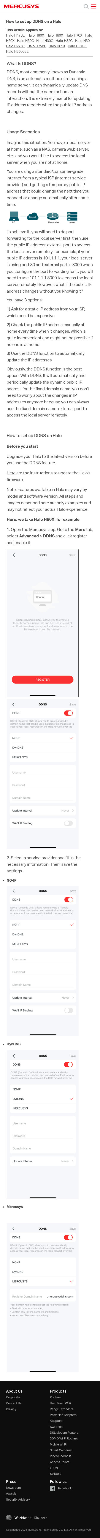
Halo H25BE (36, 46)
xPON (54, 1468)
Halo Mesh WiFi (60, 1403)
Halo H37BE (77, 46)
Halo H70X (74, 35)
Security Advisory (18, 1499)
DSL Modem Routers (64, 1432)
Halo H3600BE (17, 51)
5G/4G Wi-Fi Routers (64, 1438)
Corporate (13, 1397)
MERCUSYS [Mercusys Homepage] (21, 6)
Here (11, 472)
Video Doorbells (60, 1456)
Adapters (56, 1420)
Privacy (11, 1409)
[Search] (86, 6)
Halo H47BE (15, 35)
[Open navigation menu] (94, 6)
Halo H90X (35, 35)
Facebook (61, 1488)
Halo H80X (54, 35)
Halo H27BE (15, 46)
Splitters (55, 1473)
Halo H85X (57, 46)
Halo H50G (25, 41)
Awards (11, 1493)
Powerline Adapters (63, 1415)
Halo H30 (82, 41)
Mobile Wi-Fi (58, 1444)
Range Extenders (61, 1409)
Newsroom (13, 1487)
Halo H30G (44, 41)
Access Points (59, 1462)
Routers (55, 1397)
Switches (56, 1426)
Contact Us (14, 1403)
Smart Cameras (60, 1450)
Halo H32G (64, 41)
